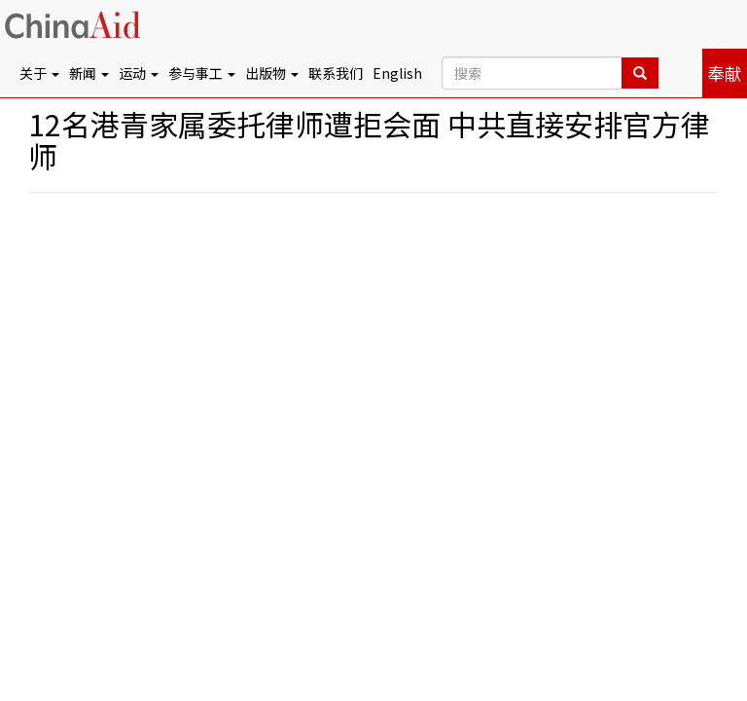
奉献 (724, 73)
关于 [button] (39, 73)
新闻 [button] (89, 73)
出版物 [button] (272, 73)
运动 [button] (139, 73)
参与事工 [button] (201, 73)
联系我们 (335, 73)
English (397, 73)
